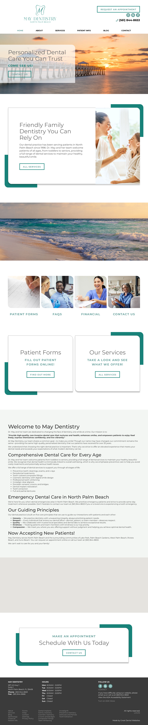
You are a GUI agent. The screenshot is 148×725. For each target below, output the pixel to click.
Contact (126, 30)
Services (60, 30)
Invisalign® (63, 711)
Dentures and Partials (68, 715)
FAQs (24, 713)
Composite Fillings (46, 719)
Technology (12, 717)
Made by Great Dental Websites (126, 720)
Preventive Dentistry (67, 713)
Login (137, 713)
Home (20, 30)
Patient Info (13, 721)
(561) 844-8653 (129, 20)
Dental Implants (44, 711)
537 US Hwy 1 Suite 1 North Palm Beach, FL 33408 (20, 687)
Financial (11, 719)
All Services (32, 167)
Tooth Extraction (66, 717)
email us (102, 695)
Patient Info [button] (84, 30)
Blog (106, 30)
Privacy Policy (28, 719)
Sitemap (25, 717)
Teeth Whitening (45, 721)
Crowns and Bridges (46, 717)
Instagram (128, 15)
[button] (74, 583)
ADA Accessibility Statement (118, 697)
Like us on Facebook (138, 15)
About (10, 711)
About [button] (39, 30)
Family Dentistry (45, 713)
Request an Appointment (118, 9)
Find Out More (40, 374)
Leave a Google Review (133, 15)
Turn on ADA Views (106, 701)
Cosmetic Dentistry (46, 715)
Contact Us (20, 74)
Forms (25, 711)
